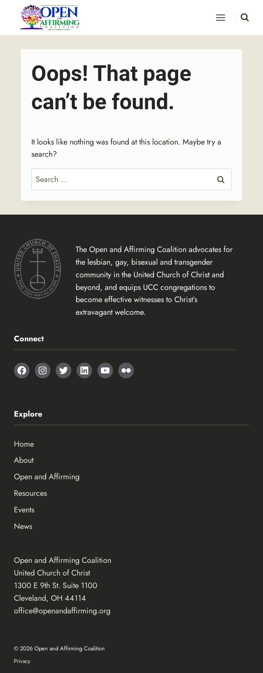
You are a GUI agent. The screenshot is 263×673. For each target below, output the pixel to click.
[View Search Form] (241, 17)
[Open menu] (221, 17)
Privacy (22, 661)
